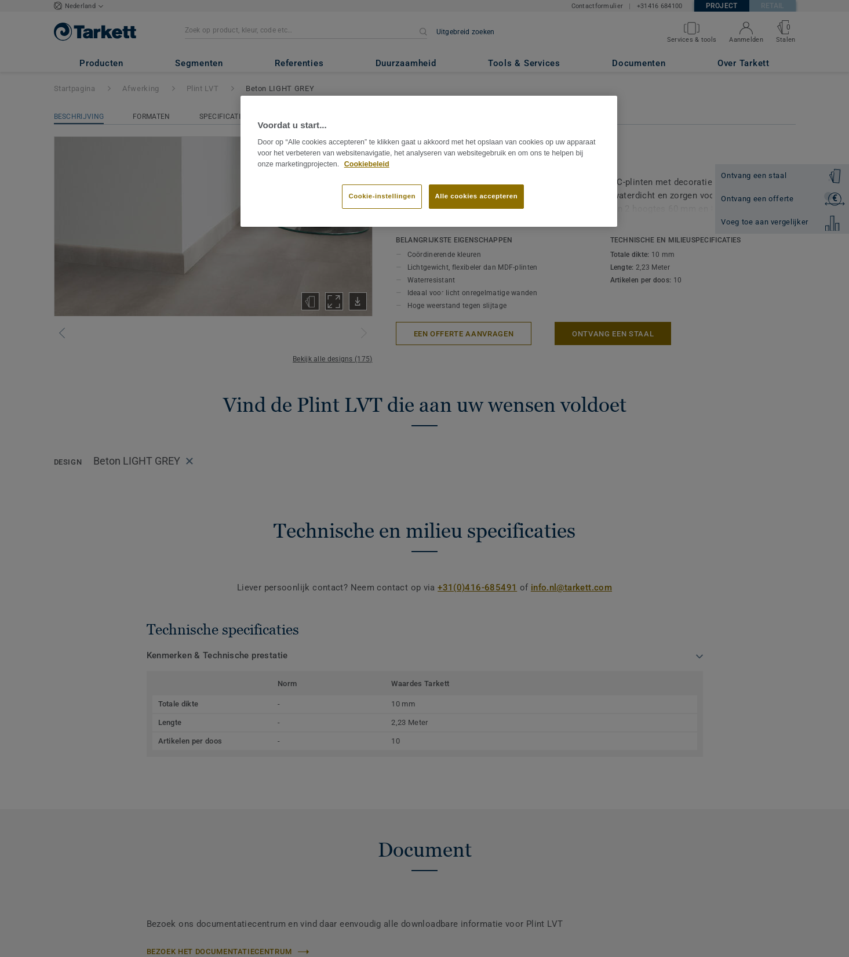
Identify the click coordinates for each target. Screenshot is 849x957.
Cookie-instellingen (382, 196)
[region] (429, 161)
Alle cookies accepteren (476, 196)
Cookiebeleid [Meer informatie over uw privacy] (366, 164)
